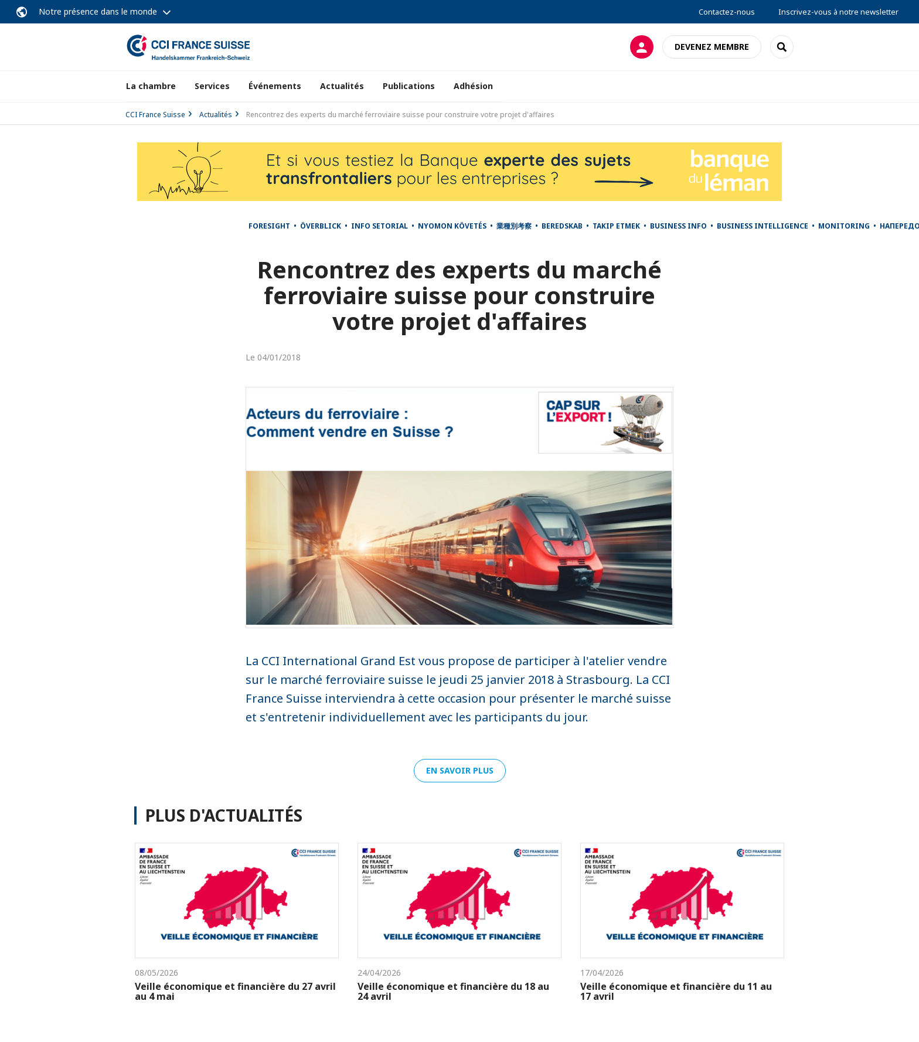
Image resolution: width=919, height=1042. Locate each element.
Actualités (342, 85)
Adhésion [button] (473, 85)
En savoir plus (459, 770)
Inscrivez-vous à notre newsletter (838, 11)
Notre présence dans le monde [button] (98, 11)
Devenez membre (712, 46)
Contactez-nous (727, 11)
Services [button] (212, 85)
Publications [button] (409, 85)
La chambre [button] (151, 85)
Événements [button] (275, 85)
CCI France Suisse (155, 115)
